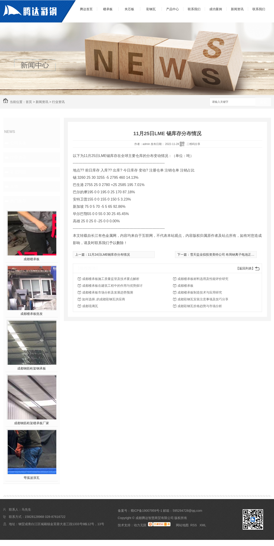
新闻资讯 (237, 9)
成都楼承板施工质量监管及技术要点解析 (110, 279)
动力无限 (140, 525)
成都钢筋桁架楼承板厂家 (31, 423)
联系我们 (194, 9)
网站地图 (182, 525)
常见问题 (18, 172)
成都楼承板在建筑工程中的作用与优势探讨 (112, 285)
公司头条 (18, 143)
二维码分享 (193, 144)
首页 (29, 102)
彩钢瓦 (151, 9)
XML (203, 525)
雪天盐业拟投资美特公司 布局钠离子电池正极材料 (225, 254)
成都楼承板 (31, 259)
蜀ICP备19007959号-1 (146, 510)
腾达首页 (86, 9)
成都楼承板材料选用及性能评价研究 (203, 279)
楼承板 (108, 9)
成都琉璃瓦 (90, 306)
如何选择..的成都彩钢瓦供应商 (103, 299)
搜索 (263, 102)
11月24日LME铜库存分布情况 (109, 254)
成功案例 (215, 9)
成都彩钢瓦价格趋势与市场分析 (200, 306)
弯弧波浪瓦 (31, 478)
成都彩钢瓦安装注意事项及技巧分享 (203, 299)
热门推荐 (18, 201)
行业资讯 (58, 102)
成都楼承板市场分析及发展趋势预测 (107, 292)
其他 (14, 186)
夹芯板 (129, 9)
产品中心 (172, 9)
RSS (194, 525)
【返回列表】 (245, 268)
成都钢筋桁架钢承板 (31, 368)
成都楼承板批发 (31, 314)
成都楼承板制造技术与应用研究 (200, 292)
